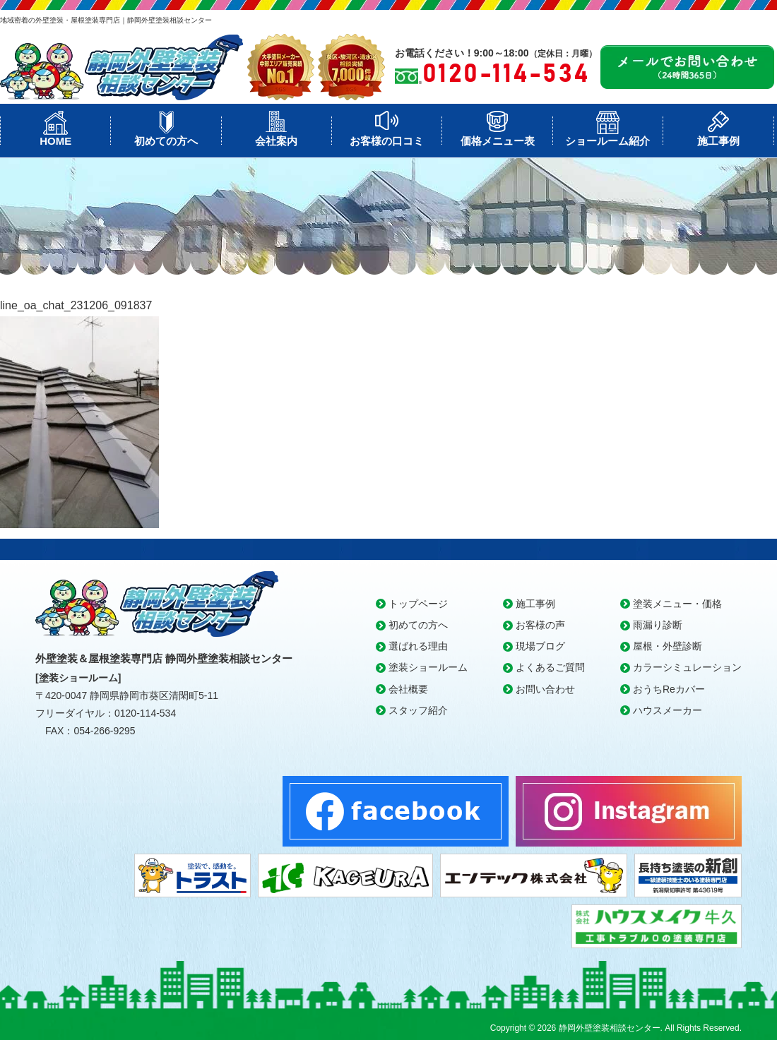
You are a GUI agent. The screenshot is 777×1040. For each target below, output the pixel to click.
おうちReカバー (669, 689)
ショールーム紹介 (607, 141)
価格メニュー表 (498, 141)
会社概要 (408, 689)
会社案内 (276, 141)
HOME (55, 141)
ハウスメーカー (667, 710)
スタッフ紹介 (418, 710)
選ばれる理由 (418, 646)
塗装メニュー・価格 (677, 603)
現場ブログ (540, 646)
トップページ (418, 603)
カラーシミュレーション (687, 667)
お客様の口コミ (387, 141)
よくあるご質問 (550, 667)
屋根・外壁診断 (667, 646)
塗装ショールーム (428, 667)
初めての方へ (166, 141)
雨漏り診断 (657, 624)
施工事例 (718, 141)
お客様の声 (540, 624)
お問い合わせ (545, 689)
